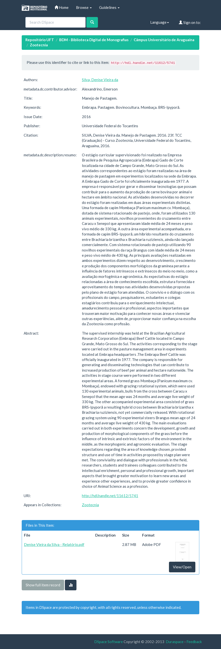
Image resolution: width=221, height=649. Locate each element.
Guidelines (109, 7)
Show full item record (43, 585)
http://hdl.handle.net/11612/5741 (110, 495)
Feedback (194, 641)
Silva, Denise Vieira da (100, 79)
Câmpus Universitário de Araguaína (164, 39)
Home (62, 7)
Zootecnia (39, 45)
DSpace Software (108, 641)
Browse (84, 7)
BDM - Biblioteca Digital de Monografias (94, 39)
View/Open (182, 567)
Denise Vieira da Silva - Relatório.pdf (54, 544)
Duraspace (175, 641)
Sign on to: (190, 22)
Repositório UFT (39, 39)
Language (159, 22)
